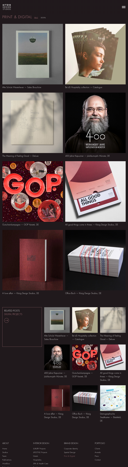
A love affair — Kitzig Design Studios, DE (20, 293)
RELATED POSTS (13, 316)
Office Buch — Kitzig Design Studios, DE (83, 293)
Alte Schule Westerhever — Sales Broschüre (21, 87)
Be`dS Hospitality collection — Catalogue (83, 87)
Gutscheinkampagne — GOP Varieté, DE (20, 224)
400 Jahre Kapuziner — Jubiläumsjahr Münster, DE (87, 156)
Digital (43, 18)
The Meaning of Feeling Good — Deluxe (20, 156)
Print (36, 18)
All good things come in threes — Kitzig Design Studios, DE (91, 224)
